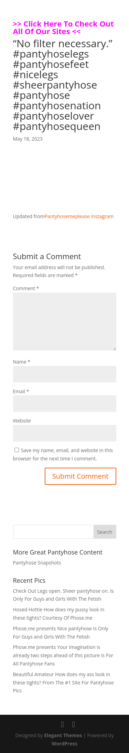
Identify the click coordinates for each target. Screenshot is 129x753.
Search (104, 532)
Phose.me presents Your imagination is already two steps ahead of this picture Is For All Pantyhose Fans (63, 655)
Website (22, 420)
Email (21, 391)
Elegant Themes (63, 735)
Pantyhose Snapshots (37, 562)
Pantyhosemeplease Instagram (79, 216)
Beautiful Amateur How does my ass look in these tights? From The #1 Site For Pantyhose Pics (63, 682)
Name (22, 361)
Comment (26, 288)
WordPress (64, 743)
